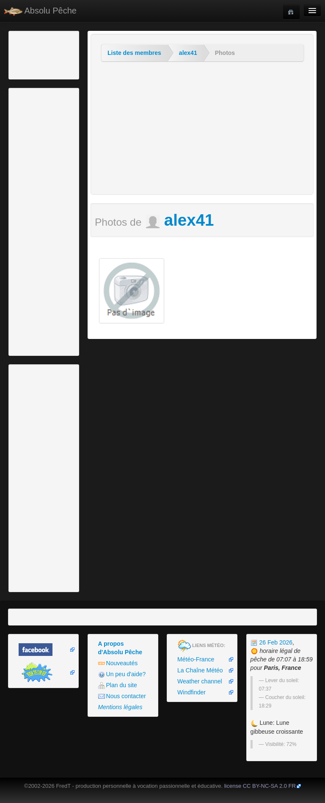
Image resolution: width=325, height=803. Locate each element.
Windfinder (191, 692)
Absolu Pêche (40, 11)
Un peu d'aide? (122, 674)
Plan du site (117, 685)
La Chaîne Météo (200, 670)
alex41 (188, 52)
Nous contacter (122, 696)
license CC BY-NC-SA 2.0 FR (260, 786)
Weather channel (199, 681)
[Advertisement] (57, 54)
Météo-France (195, 659)
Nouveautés (118, 663)
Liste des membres (134, 52)
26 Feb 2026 (272, 642)
